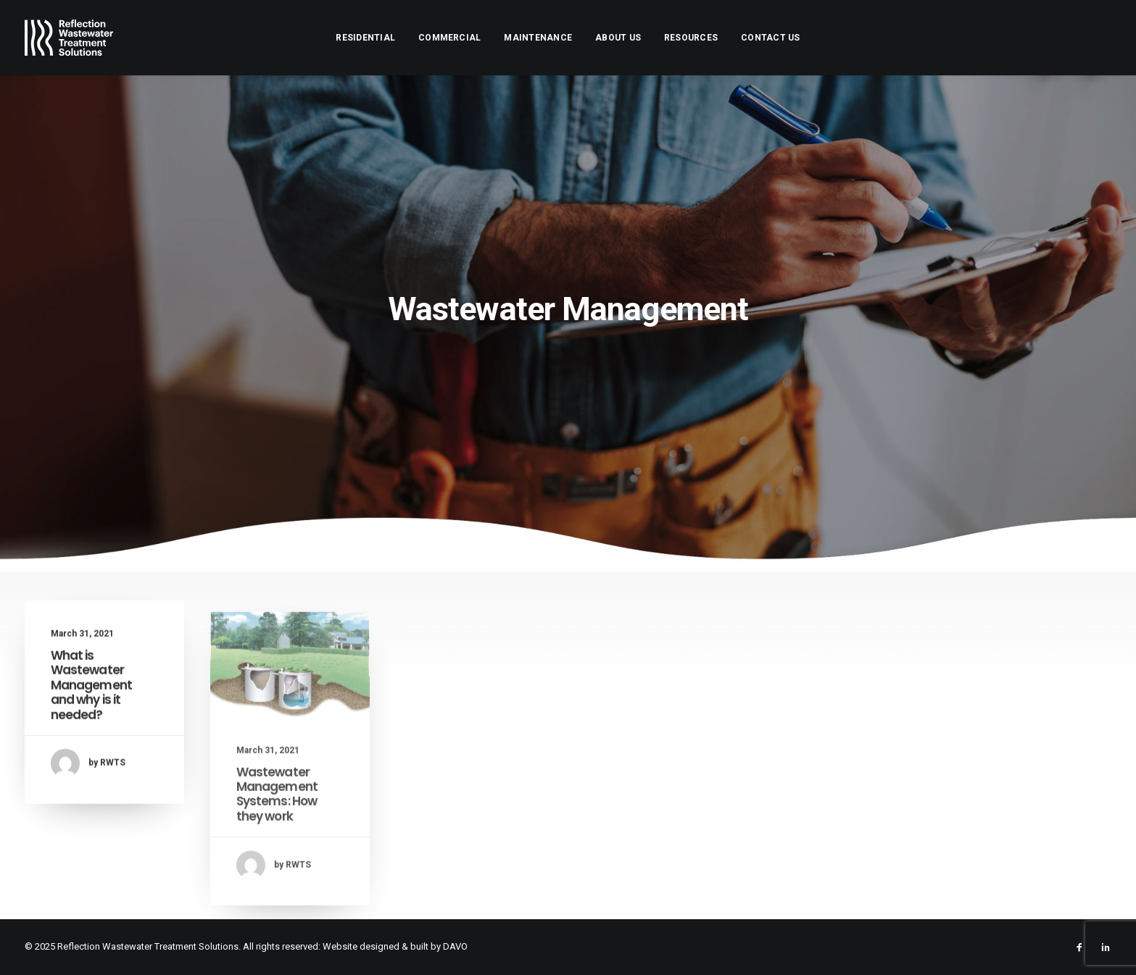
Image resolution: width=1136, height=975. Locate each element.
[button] (290, 704)
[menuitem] (365, 37)
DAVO (455, 946)
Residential (365, 38)
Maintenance (538, 38)
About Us (618, 38)
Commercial (449, 38)
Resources (691, 38)
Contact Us (770, 38)
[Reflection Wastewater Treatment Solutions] (69, 38)
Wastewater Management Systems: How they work (277, 833)
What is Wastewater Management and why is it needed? (92, 698)
